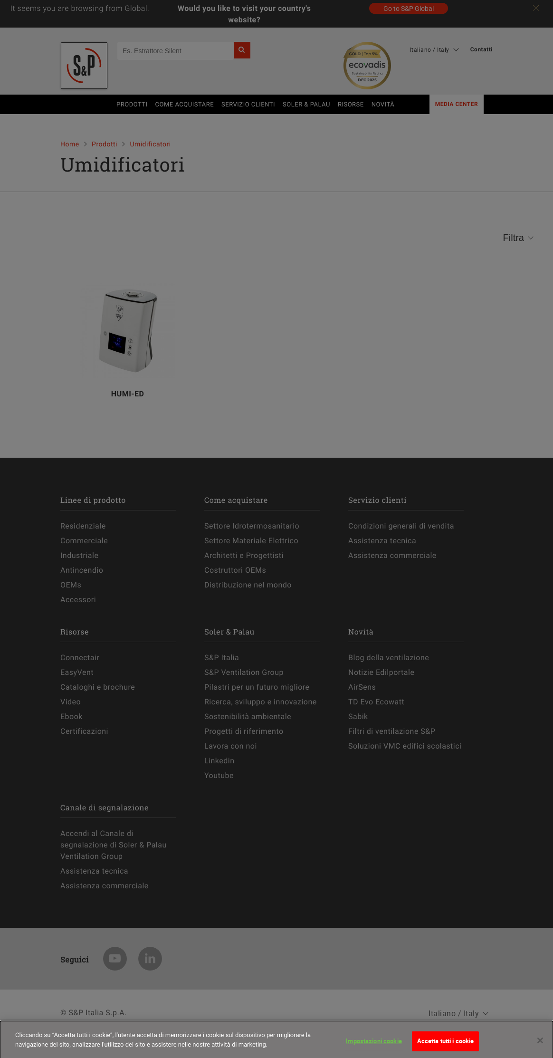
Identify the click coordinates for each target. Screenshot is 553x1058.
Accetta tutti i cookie (445, 1043)
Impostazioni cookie (373, 1043)
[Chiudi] (540, 1043)
